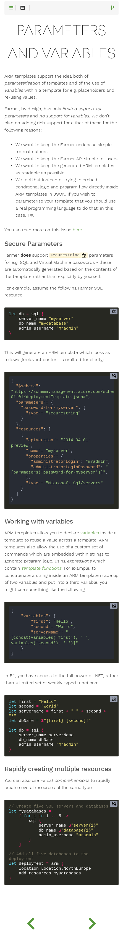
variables (89, 532)
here (77, 229)
